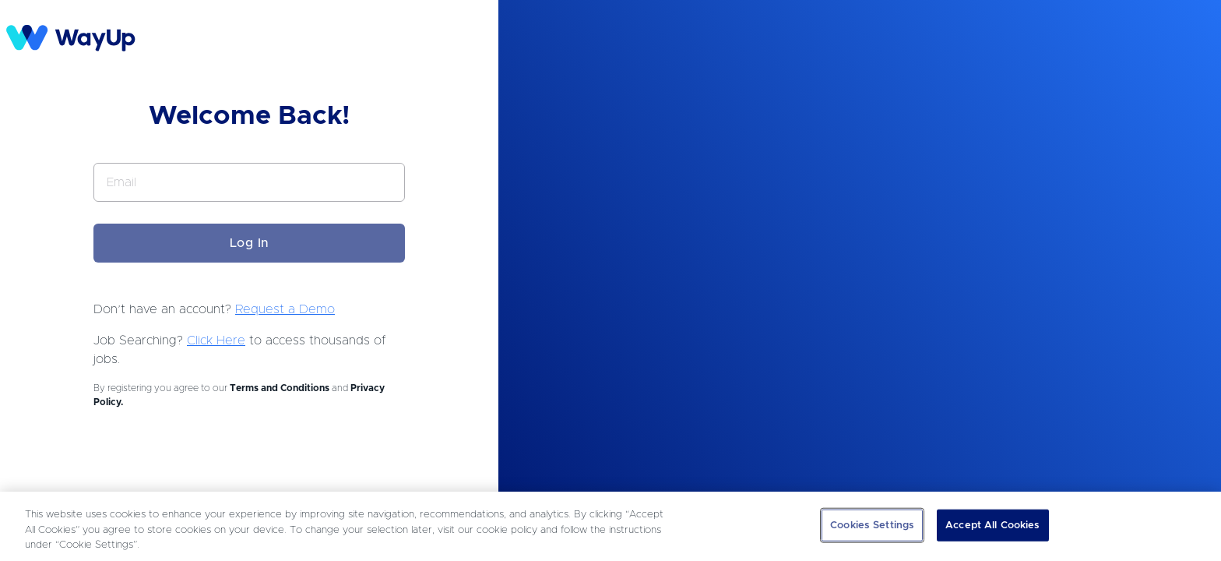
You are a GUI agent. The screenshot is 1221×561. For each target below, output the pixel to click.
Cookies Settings (872, 525)
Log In (249, 243)
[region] (610, 526)
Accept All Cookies (992, 525)
